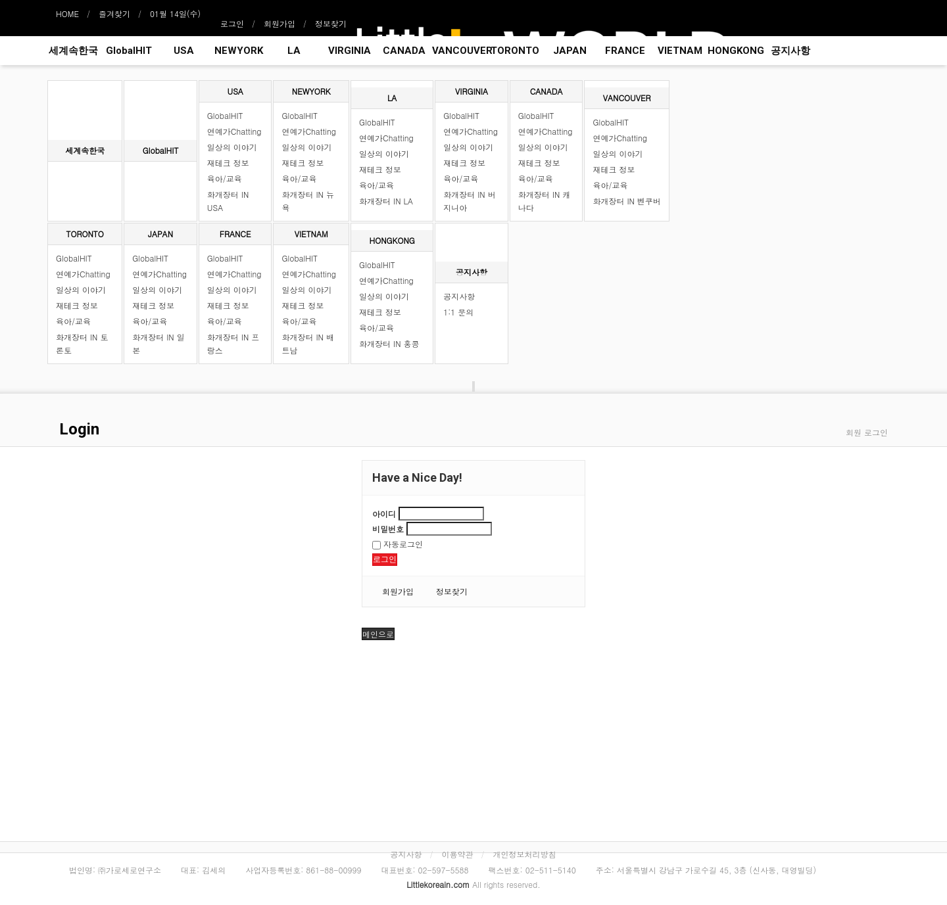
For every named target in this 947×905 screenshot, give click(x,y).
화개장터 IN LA (386, 200)
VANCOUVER (459, 51)
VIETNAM (680, 51)
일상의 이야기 (232, 146)
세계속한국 (73, 51)
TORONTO (515, 51)
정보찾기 (331, 23)
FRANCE (625, 51)
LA (294, 51)
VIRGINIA (349, 51)
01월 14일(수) (175, 13)
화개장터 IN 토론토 (82, 343)
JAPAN (570, 51)
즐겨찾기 (114, 13)
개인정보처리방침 (524, 854)
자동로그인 (397, 543)
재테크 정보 (228, 162)
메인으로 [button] (378, 633)
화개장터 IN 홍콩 (389, 343)
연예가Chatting (234, 131)
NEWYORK (238, 51)
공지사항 (790, 51)
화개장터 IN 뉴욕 (307, 201)
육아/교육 (224, 178)
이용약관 (458, 854)
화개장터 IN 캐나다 (544, 201)
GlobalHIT (129, 51)
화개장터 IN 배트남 (307, 343)
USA (184, 51)
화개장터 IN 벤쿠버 (626, 200)
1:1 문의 (458, 311)
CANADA (404, 51)
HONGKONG (735, 51)
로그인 (232, 23)
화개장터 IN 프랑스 (233, 343)
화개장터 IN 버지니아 (469, 201)
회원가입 (279, 23)
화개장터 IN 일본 (158, 343)
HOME (67, 13)
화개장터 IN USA (228, 201)
